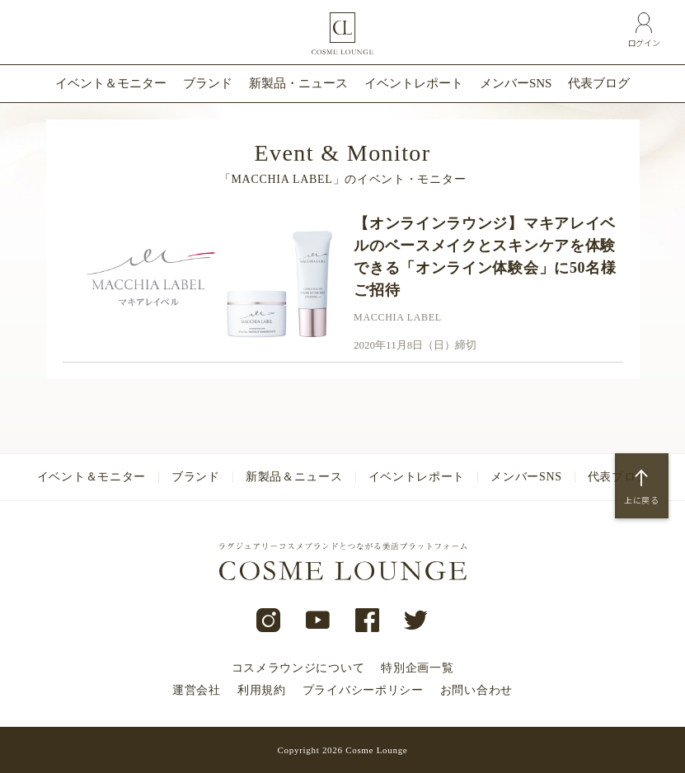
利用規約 (261, 690)
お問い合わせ (476, 690)
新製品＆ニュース (294, 477)
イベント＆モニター (111, 83)
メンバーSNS (516, 83)
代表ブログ (599, 83)
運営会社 (196, 690)
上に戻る (641, 500)
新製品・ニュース (298, 83)
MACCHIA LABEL (398, 317)
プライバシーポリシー (363, 690)
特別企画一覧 (417, 668)
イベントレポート (413, 83)
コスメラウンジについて (298, 668)
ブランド (207, 83)
